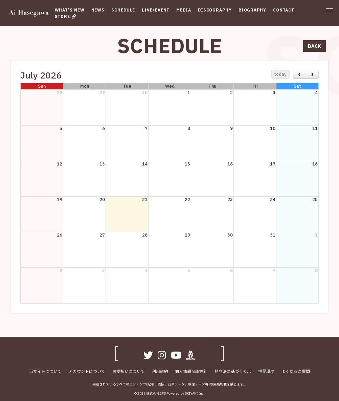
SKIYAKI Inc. (195, 394)
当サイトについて (46, 371)
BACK (314, 46)
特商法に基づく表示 (232, 371)
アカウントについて (87, 371)
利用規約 (160, 371)
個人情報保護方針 (191, 371)
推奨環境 (265, 371)
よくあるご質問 (294, 371)
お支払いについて (129, 371)
